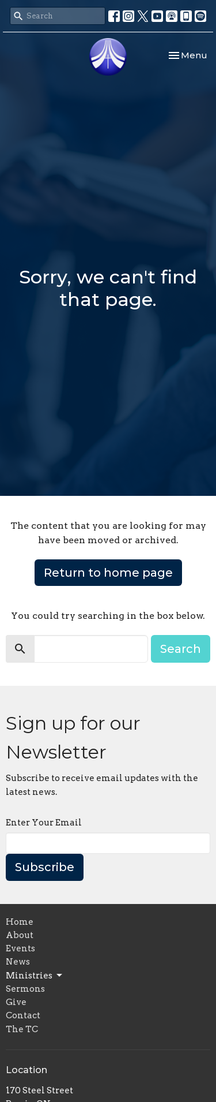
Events (20, 948)
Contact (23, 1015)
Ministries (35, 975)
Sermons (25, 989)
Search (180, 649)
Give (16, 1002)
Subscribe (44, 867)
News (18, 962)
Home (19, 922)
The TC (22, 1029)
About (19, 935)
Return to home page (108, 573)
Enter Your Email (44, 822)
